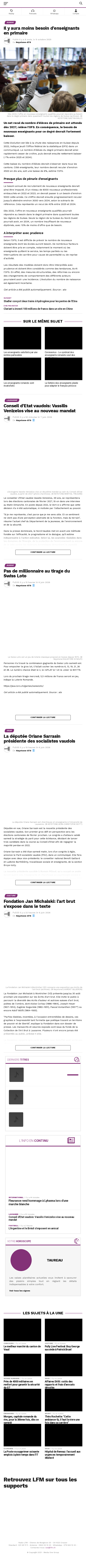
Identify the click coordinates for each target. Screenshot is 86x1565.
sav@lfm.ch (50, 1547)
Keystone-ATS (23, 42)
